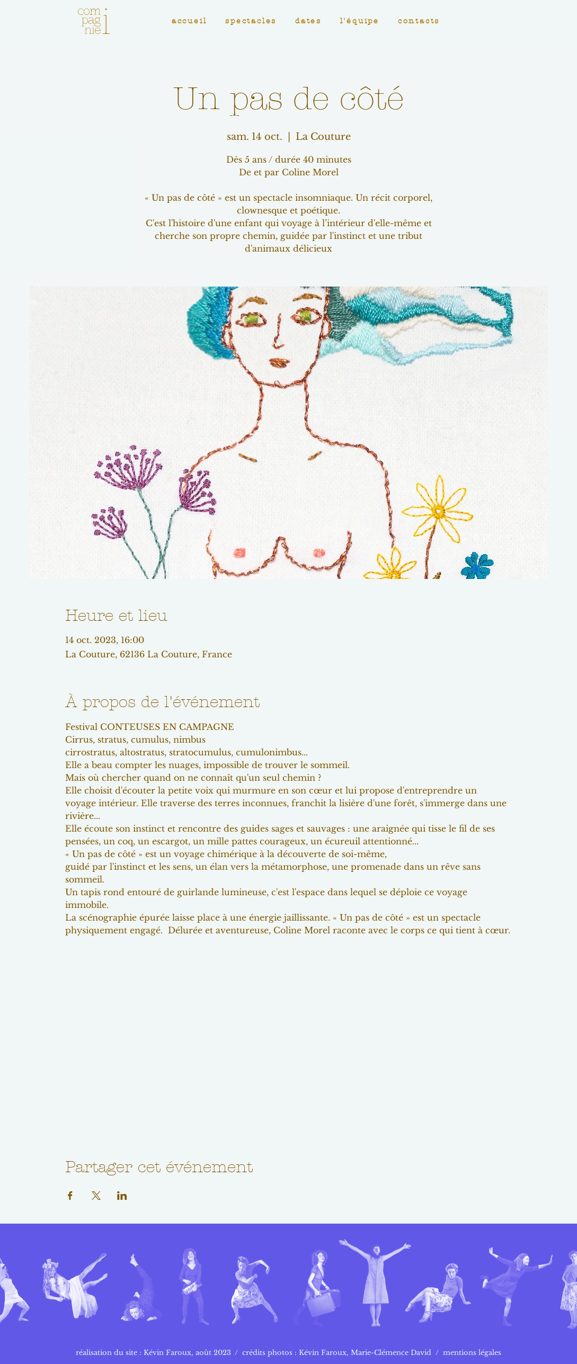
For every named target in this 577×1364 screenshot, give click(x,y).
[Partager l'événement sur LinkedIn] (122, 1195)
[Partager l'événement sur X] (96, 1195)
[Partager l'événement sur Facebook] (70, 1195)
